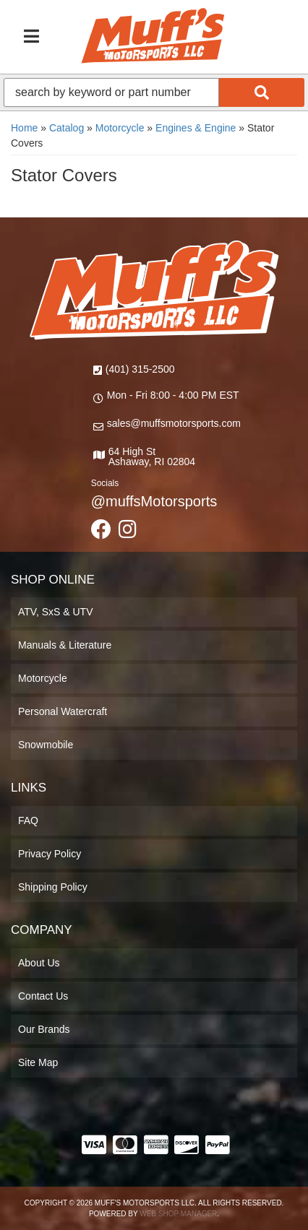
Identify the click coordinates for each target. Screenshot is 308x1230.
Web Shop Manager (178, 1214)
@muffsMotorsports (154, 501)
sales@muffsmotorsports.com (174, 423)
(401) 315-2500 (140, 369)
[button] (154, 92)
